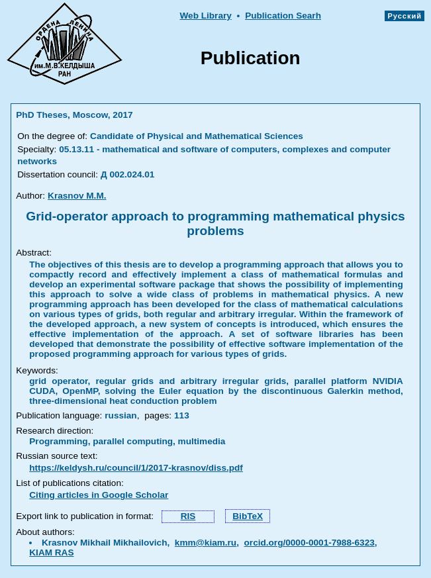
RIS (188, 516)
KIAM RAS (51, 552)
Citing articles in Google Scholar (98, 495)
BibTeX (247, 516)
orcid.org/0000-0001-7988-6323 (309, 543)
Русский (404, 16)
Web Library (205, 16)
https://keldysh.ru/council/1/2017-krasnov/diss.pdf (136, 468)
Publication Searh (283, 16)
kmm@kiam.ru (205, 543)
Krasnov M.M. (77, 196)
